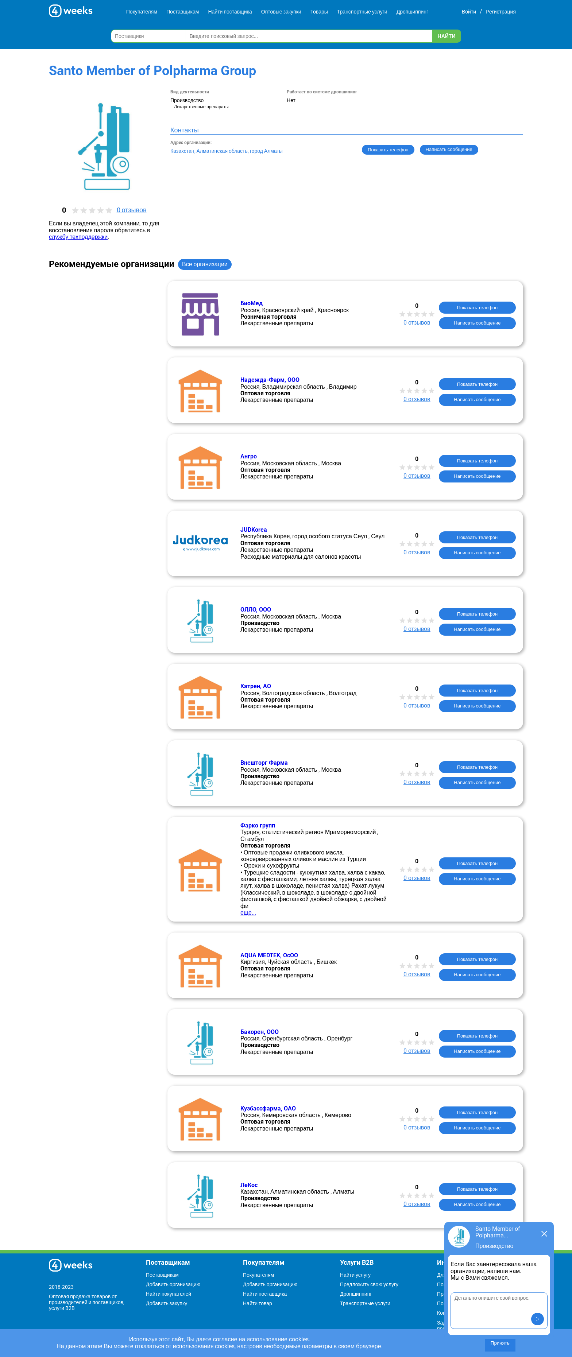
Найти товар (257, 1303)
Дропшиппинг (413, 12)
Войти (469, 12)
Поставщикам (182, 12)
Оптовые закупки (281, 12)
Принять (500, 1343)
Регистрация (501, 12)
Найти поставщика (230, 12)
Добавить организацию (173, 1284)
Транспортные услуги (362, 12)
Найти (447, 36)
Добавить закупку (166, 1303)
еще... (248, 912)
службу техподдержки (78, 236)
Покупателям (141, 12)
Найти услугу (355, 1275)
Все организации (205, 264)
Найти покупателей (168, 1294)
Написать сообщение (477, 323)
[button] (537, 1319)
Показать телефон (388, 149)
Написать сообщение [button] (449, 149)
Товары (319, 12)
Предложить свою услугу (369, 1284)
